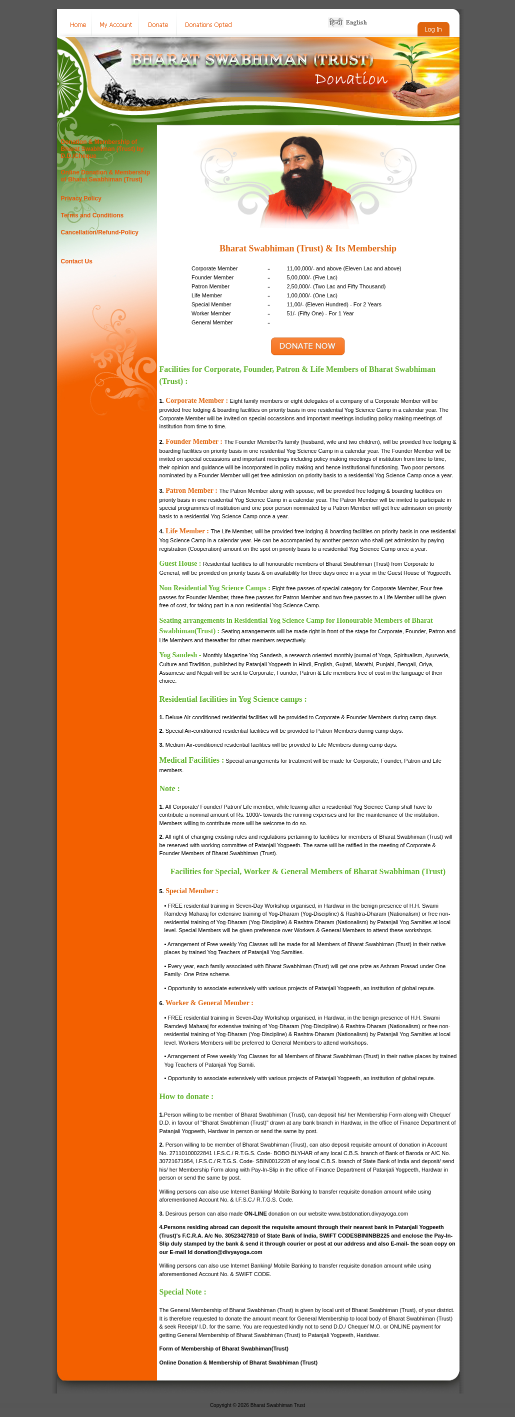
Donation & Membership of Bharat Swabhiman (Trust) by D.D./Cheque (102, 148)
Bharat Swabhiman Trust (278, 1405)
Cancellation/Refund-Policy (99, 232)
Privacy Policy (81, 198)
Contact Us (76, 261)
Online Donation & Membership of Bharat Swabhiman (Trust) (105, 176)
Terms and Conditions (92, 215)
